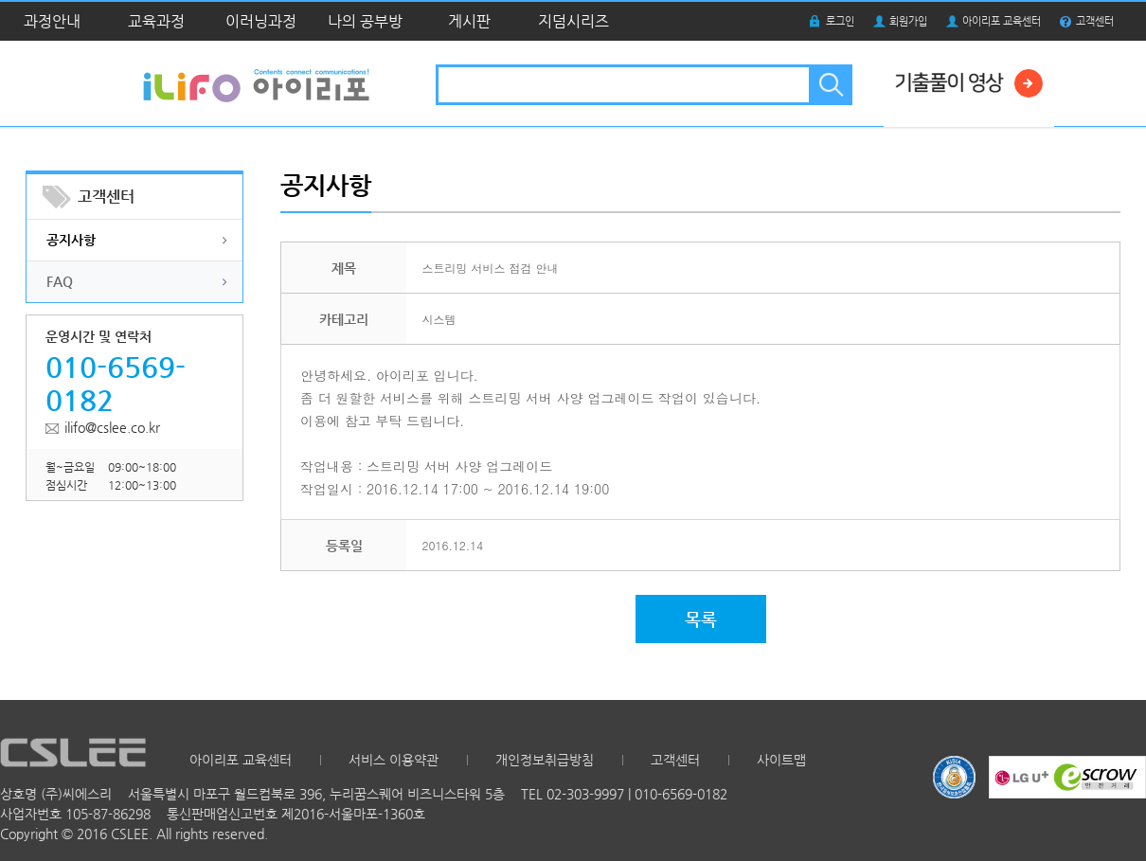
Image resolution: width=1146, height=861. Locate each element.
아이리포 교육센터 (1001, 21)
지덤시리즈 (573, 21)
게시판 (469, 21)
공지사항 (71, 239)
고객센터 (1095, 21)
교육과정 (156, 21)
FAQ (59, 281)
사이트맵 (781, 759)
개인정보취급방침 (544, 759)
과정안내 (52, 21)
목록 (701, 619)
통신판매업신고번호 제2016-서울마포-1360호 (296, 813)
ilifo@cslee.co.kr (112, 427)
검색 (829, 84)
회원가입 (908, 21)
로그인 (840, 21)
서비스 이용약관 (394, 759)
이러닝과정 (260, 21)
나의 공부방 (365, 21)
